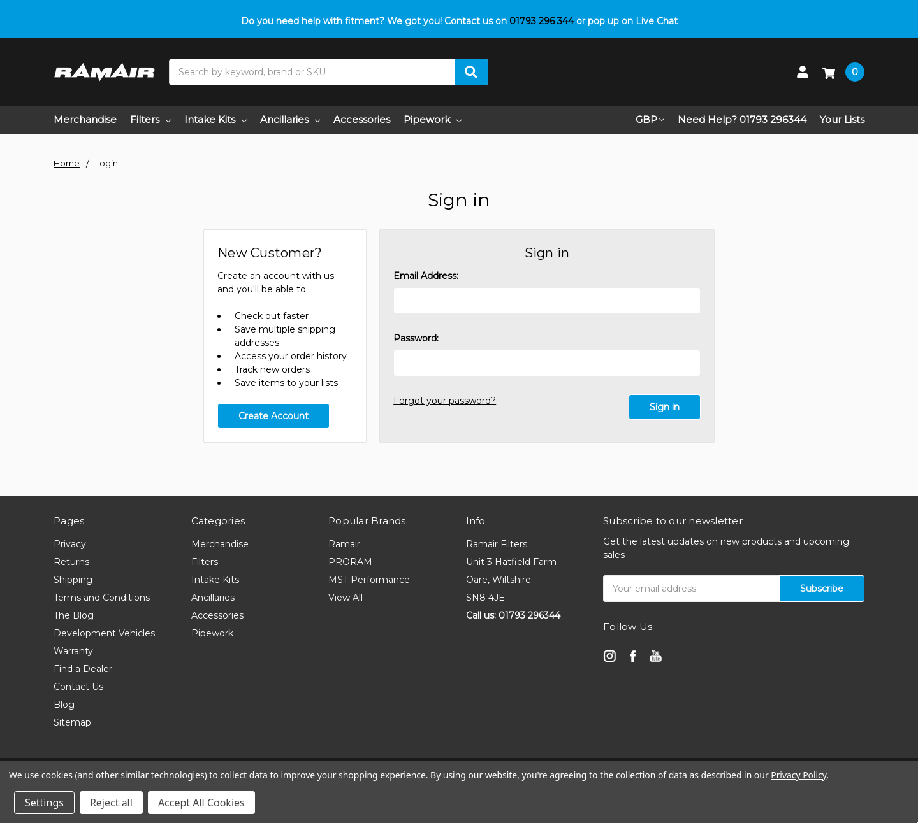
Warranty (73, 651)
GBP (650, 119)
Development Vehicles (104, 633)
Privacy (70, 544)
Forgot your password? (444, 400)
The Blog (74, 615)
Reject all (111, 803)
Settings (44, 803)
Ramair (344, 544)
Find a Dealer (83, 669)
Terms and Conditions (102, 597)
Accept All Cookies (201, 803)
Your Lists (842, 119)
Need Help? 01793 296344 (742, 119)
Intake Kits (215, 119)
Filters (150, 119)
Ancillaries (290, 119)
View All (345, 597)
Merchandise (85, 119)
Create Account (273, 416)
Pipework (433, 119)
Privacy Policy (798, 775)
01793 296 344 (541, 21)
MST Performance (369, 579)
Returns (71, 562)
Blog (64, 704)
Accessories (361, 119)
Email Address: (425, 276)
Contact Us (78, 686)
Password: (416, 338)
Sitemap (72, 722)
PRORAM (350, 562)
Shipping (73, 579)
